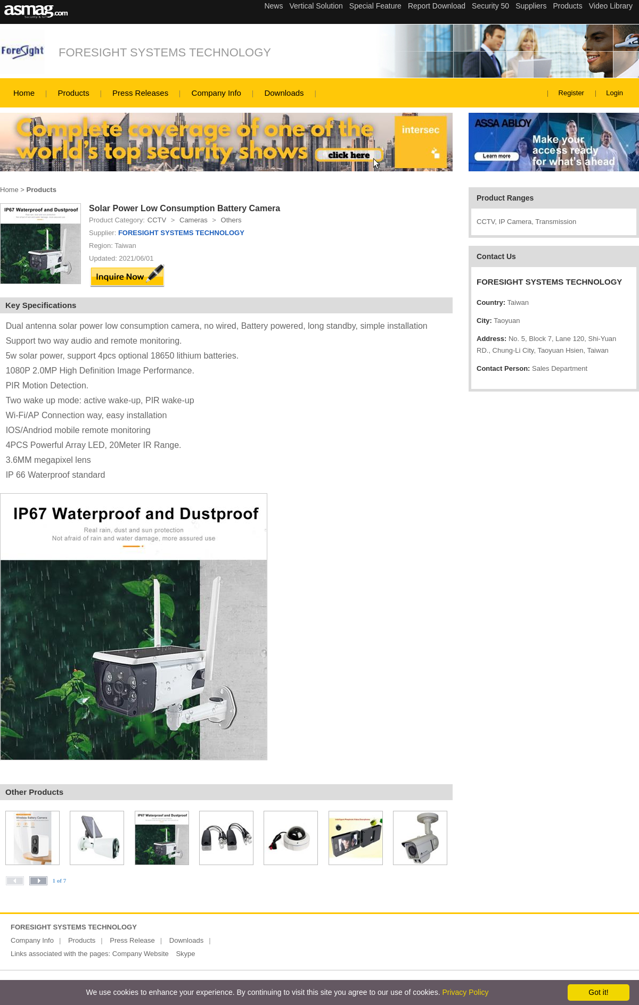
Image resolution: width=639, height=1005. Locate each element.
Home (24, 92)
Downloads (284, 92)
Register (571, 93)
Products (73, 92)
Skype (185, 954)
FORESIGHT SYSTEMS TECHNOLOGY (165, 52)
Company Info (216, 92)
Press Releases (140, 92)
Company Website (140, 954)
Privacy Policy (465, 992)
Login (614, 93)
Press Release (132, 940)
